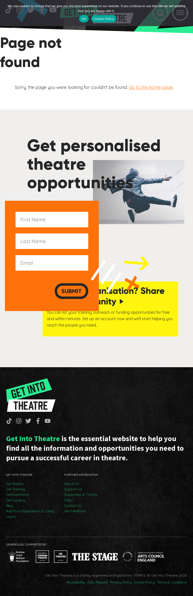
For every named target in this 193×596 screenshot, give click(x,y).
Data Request (98, 582)
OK (84, 19)
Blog (9, 505)
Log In (11, 516)
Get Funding (15, 500)
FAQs (68, 500)
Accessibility (76, 582)
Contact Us (72, 505)
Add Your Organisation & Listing (30, 511)
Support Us (73, 489)
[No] (186, 13)
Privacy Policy (121, 582)
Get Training (15, 489)
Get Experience (17, 494)
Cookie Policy (144, 582)
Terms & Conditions (172, 582)
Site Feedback (75, 511)
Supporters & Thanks (80, 494)
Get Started (14, 483)
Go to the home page (151, 87)
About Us (71, 483)
